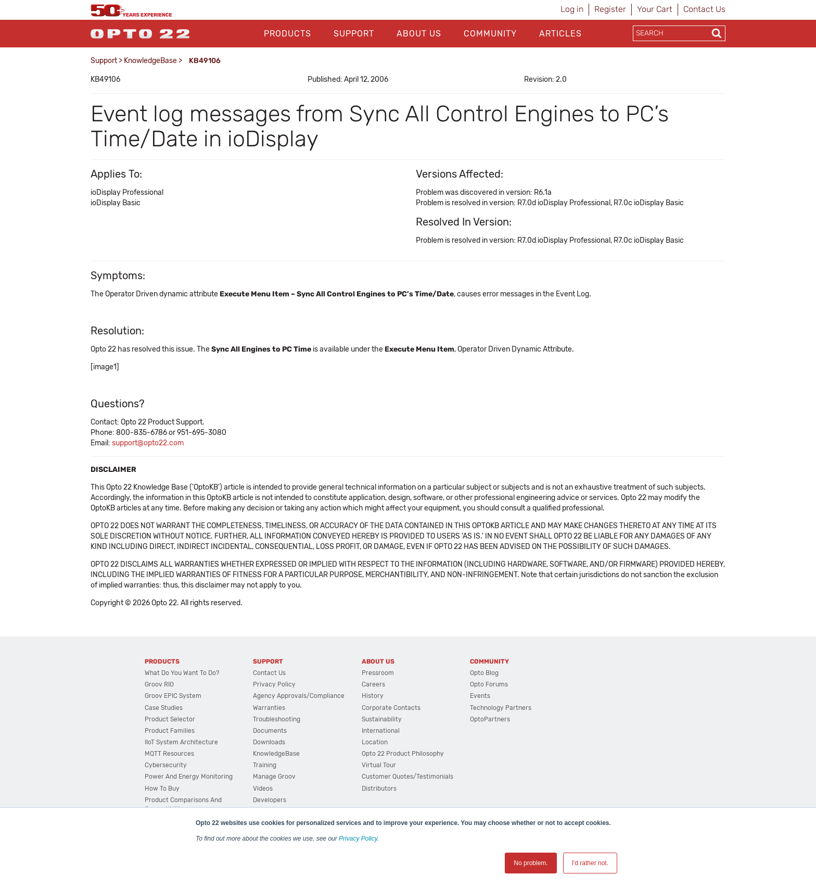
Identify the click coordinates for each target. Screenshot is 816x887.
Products (287, 34)
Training (264, 765)
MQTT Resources (169, 753)
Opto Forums (489, 684)
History (373, 695)
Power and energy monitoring (189, 776)
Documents (270, 730)
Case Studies (164, 707)
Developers (269, 800)
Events (480, 695)
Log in (571, 9)
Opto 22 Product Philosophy (403, 753)
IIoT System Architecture (181, 742)
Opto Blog (484, 673)
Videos (263, 788)
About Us (419, 34)
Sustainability (382, 719)
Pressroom (378, 673)
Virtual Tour (379, 765)
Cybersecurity (166, 765)
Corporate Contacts (391, 707)
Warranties (269, 707)
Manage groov (274, 776)
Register (610, 9)
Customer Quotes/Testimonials (407, 776)
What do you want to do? (182, 673)
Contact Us (704, 9)
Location (375, 742)
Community (490, 34)
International (381, 730)
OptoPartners (490, 719)
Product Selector (170, 719)
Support (354, 34)
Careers (373, 684)
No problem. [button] (530, 863)
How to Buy (162, 788)
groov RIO (159, 684)
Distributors (379, 788)
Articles (560, 34)
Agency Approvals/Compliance (299, 695)
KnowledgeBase (150, 60)
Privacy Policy (358, 838)
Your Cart (654, 9)
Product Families (170, 730)
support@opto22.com (148, 443)
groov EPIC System (173, 695)
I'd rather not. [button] (590, 863)
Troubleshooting (276, 719)
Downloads (269, 742)
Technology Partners (500, 707)
